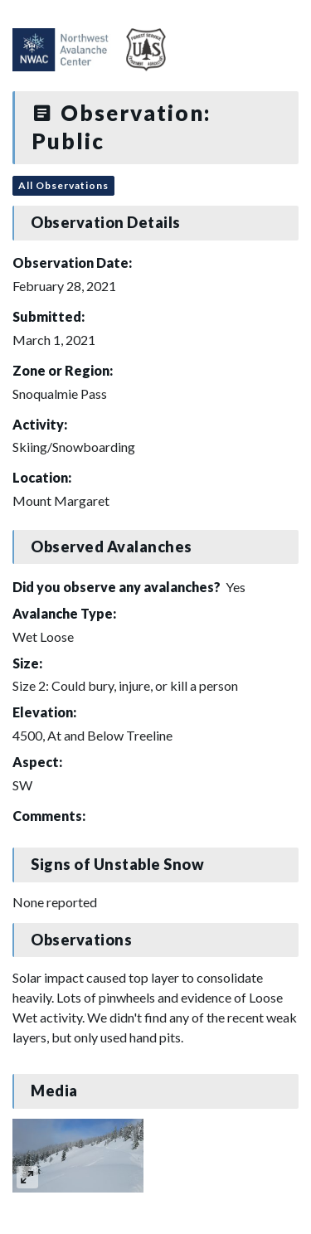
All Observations (63, 185)
